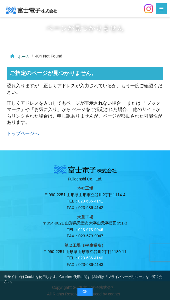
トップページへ (23, 133)
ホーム (19, 56)
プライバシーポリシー (125, 277)
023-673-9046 (90, 229)
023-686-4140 (90, 258)
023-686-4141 (90, 201)
